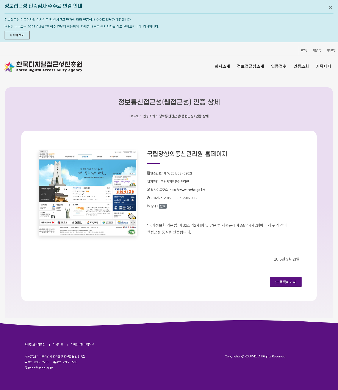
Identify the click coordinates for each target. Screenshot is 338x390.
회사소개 (222, 66)
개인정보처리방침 (35, 344)
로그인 (304, 50)
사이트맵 (331, 50)
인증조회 (301, 66)
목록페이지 (285, 282)
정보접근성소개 (250, 66)
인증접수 (279, 66)
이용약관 (58, 344)
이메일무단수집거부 (82, 344)
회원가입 (317, 50)
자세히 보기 (17, 35)
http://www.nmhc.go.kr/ (187, 190)
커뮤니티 (324, 66)
